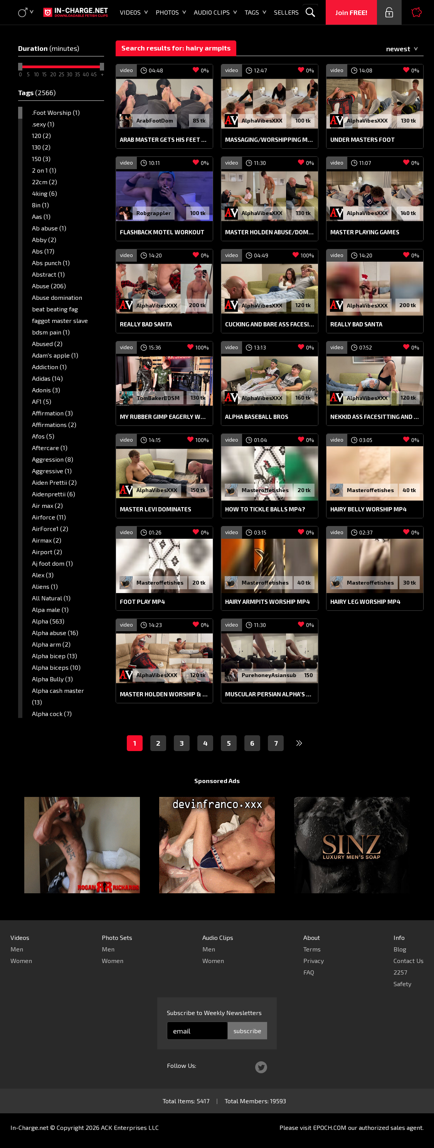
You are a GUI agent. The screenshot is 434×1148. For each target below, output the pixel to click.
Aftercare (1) (49, 447)
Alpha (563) (48, 621)
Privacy (313, 960)
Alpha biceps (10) (56, 667)
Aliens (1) (45, 586)
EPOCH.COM (330, 1127)
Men (16, 949)
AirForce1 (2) (50, 528)
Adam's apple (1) (55, 355)
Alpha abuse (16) (55, 632)
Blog (400, 949)
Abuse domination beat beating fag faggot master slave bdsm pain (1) (60, 315)
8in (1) (40, 204)
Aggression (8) (52, 459)
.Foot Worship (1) (56, 112)
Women (21, 960)
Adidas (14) (47, 378)
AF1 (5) (41, 401)
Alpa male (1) (50, 609)
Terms (312, 949)
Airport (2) (47, 551)
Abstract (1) (48, 274)
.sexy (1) (43, 124)
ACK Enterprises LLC (130, 1127)
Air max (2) (47, 505)
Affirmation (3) (52, 413)
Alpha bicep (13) (54, 655)
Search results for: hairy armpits (175, 48)
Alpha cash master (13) (58, 696)
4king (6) (44, 193)
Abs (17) (43, 251)
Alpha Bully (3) (52, 678)
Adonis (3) (46, 389)
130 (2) (41, 147)
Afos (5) (43, 436)
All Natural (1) (51, 598)
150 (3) (41, 158)
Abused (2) (47, 343)
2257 (400, 972)
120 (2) (41, 135)
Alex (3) (43, 574)
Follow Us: (181, 1065)
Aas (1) (41, 216)
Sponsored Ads (217, 780)
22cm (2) (44, 181)
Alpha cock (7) (52, 713)
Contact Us (409, 960)
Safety (402, 983)
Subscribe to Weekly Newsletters (214, 1012)
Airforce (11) (49, 517)
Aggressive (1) (52, 470)
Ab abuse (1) (49, 228)
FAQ (308, 972)
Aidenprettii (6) (53, 494)
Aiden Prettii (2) (54, 482)
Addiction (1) (49, 366)
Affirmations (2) (54, 424)
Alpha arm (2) (51, 644)
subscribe (247, 1030)
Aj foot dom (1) (52, 563)
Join (351, 12)
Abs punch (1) (51, 262)
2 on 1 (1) (44, 170)
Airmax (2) (46, 540)
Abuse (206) (49, 285)
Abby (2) (44, 239)
